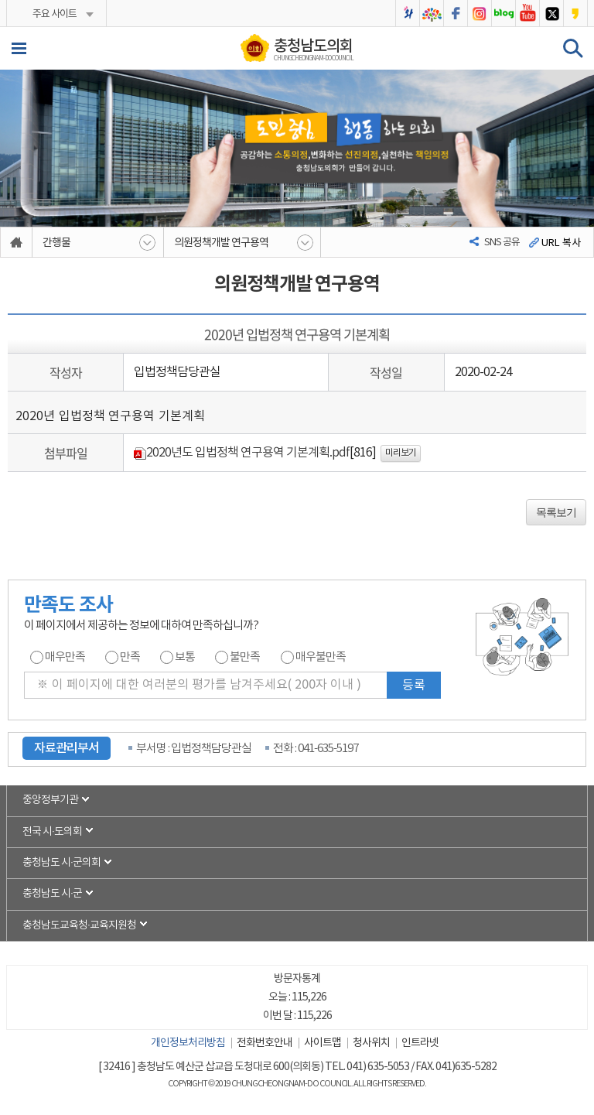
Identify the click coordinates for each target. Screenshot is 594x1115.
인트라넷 (420, 1045)
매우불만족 (320, 657)
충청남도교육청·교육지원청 (79, 928)
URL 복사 (561, 243)
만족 (130, 657)
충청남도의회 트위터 (551, 13)
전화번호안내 (264, 1045)
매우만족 (65, 657)
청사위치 (371, 1045)
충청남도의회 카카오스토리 (575, 13)
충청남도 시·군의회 (61, 864)
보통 (185, 657)
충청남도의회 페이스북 (455, 13)
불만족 (245, 657)
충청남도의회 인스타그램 (479, 13)
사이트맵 (322, 1045)
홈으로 (16, 242)
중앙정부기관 (50, 801)
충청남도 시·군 (52, 896)
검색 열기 (572, 48)
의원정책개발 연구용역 (221, 243)
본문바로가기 (0, 0)
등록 (413, 686)
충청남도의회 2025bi (407, 13)
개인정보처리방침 (188, 1045)
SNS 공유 (502, 242)
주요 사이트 (54, 14)
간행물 (56, 243)
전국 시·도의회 (52, 832)
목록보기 (556, 512)
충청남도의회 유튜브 (527, 13)
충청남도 (431, 13)
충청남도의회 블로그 (503, 13)
